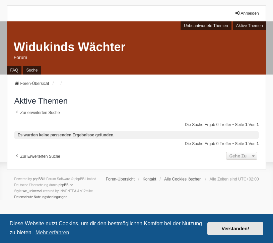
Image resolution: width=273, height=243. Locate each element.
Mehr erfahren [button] (52, 232)
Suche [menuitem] (32, 70)
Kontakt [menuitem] (149, 179)
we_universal (32, 191)
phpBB (38, 179)
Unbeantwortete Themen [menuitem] (206, 25)
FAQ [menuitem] (14, 70)
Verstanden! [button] (235, 228)
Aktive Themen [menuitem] (249, 25)
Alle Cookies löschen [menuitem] (182, 179)
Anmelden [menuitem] (247, 13)
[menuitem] (23, 197)
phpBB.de (66, 185)
